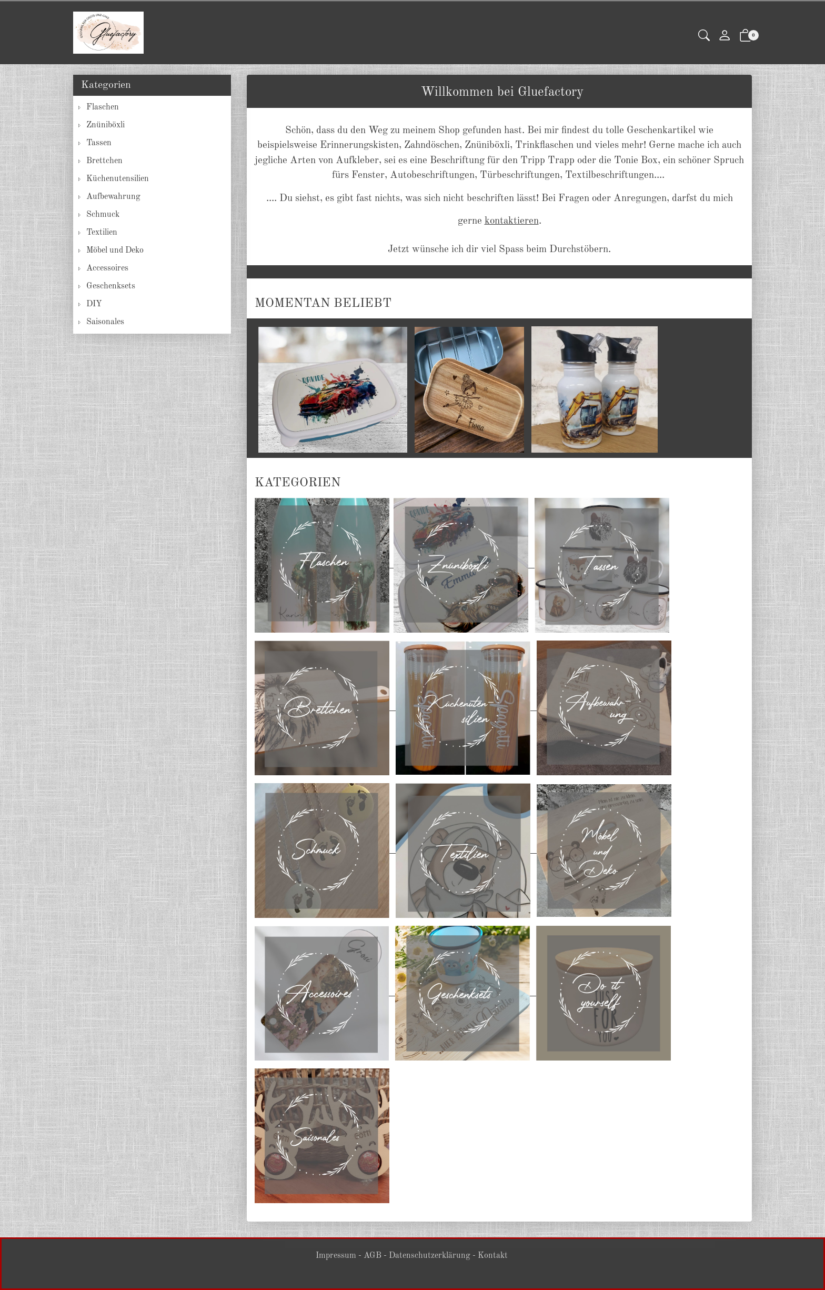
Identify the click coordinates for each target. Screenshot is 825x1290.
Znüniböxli (105, 125)
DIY (94, 304)
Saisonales (105, 322)
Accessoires (107, 268)
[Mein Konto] (724, 36)
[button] (704, 36)
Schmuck (102, 215)
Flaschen (102, 107)
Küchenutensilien (117, 179)
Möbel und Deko (115, 250)
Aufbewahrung (113, 197)
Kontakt (493, 1256)
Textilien (101, 232)
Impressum (336, 1256)
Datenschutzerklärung (429, 1256)
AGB (372, 1256)
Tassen (99, 143)
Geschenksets (110, 286)
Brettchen (104, 161)
